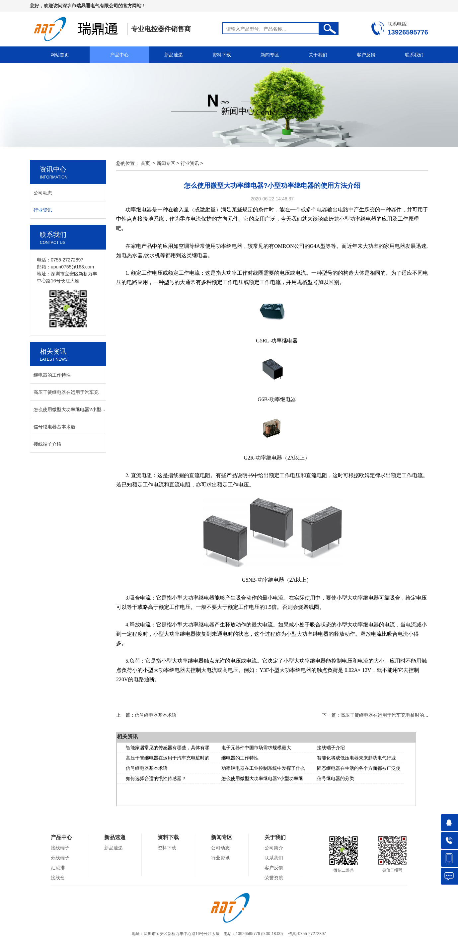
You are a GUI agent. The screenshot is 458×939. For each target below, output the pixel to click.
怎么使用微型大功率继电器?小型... (69, 409)
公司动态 (43, 192)
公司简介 (274, 847)
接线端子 (60, 847)
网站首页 (59, 54)
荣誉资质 (274, 877)
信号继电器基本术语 (147, 768)
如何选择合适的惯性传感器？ (156, 778)
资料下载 (221, 54)
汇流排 (58, 867)
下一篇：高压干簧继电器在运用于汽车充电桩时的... (375, 715)
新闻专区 (270, 54)
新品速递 (173, 54)
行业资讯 (190, 163)
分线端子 (60, 857)
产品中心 (119, 54)
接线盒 (58, 877)
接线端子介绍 (331, 747)
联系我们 (414, 54)
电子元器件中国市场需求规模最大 (256, 747)
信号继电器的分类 (335, 778)
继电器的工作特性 (240, 757)
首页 (145, 163)
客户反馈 (366, 54)
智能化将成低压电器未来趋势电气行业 (356, 757)
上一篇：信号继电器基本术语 (146, 715)
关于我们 (318, 54)
